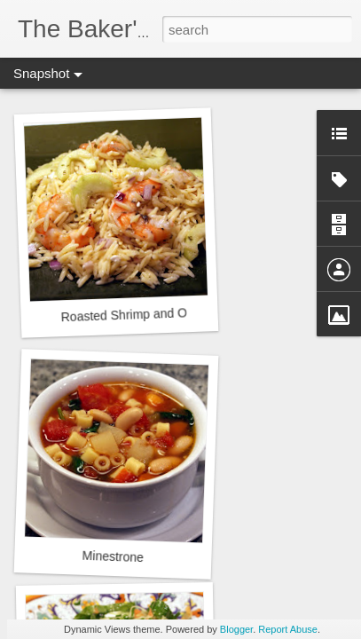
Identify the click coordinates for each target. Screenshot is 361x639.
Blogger (236, 629)
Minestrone (113, 556)
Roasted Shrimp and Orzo (132, 315)
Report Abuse (288, 629)
